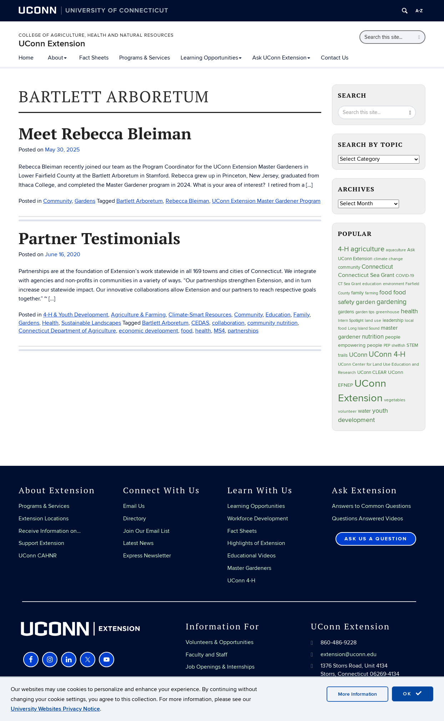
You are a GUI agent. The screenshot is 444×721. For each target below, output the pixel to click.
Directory (134, 518)
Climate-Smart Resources (199, 314)
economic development (148, 330)
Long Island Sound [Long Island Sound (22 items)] (363, 328)
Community (57, 201)
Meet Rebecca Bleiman (105, 133)
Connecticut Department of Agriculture (67, 330)
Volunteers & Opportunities (219, 642)
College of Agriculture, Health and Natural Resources (96, 35)
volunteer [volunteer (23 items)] (347, 411)
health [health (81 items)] (409, 311)
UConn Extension (52, 43)
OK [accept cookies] (412, 693)
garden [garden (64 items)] (365, 302)
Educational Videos (251, 555)
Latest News (138, 543)
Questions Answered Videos (367, 518)
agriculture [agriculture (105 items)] (367, 249)
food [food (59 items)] (385, 292)
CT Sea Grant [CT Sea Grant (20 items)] (349, 284)
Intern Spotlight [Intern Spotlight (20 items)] (350, 320)
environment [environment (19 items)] (393, 284)
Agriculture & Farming (138, 314)
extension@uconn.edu (349, 654)
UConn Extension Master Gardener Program (266, 201)
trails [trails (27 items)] (343, 355)
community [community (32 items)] (349, 267)
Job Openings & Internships (220, 666)
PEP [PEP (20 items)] (387, 345)
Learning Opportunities (211, 57)
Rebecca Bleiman (187, 201)
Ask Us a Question (375, 539)
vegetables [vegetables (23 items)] (394, 399)
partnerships (243, 330)
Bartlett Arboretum (139, 201)
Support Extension (41, 543)
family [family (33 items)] (357, 293)
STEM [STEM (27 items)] (412, 345)
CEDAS (200, 322)
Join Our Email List (146, 531)
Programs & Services (144, 57)
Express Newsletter (147, 555)
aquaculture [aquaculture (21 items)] (396, 250)
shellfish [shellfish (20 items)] (398, 345)
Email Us (134, 506)
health (203, 330)
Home (26, 57)
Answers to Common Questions (371, 506)
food (186, 330)
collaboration (228, 322)
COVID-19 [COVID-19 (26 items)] (405, 275)
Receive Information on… (50, 531)
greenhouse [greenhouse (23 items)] (387, 311)
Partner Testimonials (99, 238)
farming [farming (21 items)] (371, 293)
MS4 (219, 330)
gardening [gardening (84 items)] (392, 302)
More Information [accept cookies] (357, 694)
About (57, 57)
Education (278, 314)
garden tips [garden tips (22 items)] (364, 312)
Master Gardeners (249, 568)
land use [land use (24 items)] (373, 320)
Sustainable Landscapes (91, 322)
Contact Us (334, 57)
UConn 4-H (241, 580)
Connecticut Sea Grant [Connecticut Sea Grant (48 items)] (366, 275)
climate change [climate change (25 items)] (388, 259)
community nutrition (272, 322)
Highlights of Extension (256, 543)
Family (301, 314)
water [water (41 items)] (364, 411)
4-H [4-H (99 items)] (343, 249)
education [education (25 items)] (372, 284)
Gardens (85, 201)
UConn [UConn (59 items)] (358, 355)
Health (50, 322)
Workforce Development (257, 518)
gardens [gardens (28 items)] (346, 312)
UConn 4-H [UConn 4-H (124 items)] (387, 354)
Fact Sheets (94, 57)
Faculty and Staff (206, 654)
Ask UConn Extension (281, 57)
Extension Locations (44, 518)
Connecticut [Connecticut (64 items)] (377, 267)
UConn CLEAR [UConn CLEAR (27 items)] (372, 372)
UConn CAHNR (38, 555)
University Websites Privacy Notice (55, 708)
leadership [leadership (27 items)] (393, 320)
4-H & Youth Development (75, 314)
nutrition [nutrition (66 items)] (373, 336)
